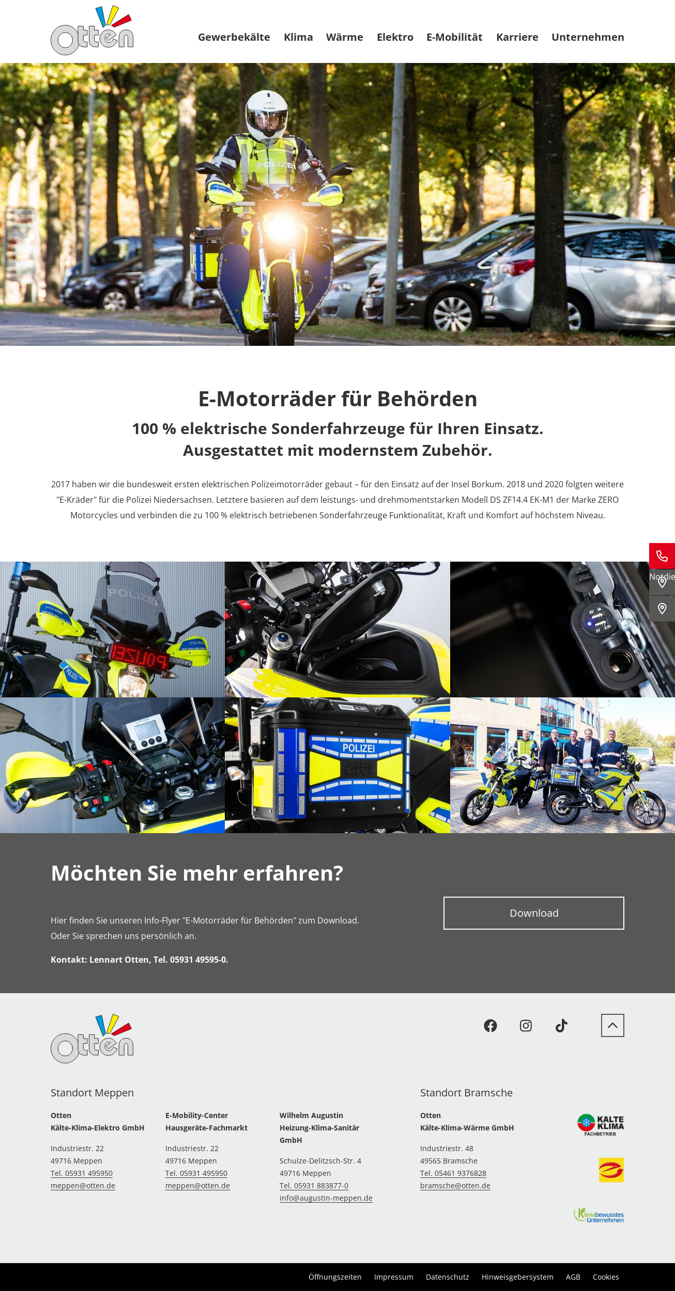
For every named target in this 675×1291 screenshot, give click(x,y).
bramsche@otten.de (455, 1185)
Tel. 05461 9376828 (453, 1173)
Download (534, 913)
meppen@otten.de (83, 1185)
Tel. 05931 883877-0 (314, 1185)
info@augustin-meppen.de (326, 1198)
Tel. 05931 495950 (82, 1173)
